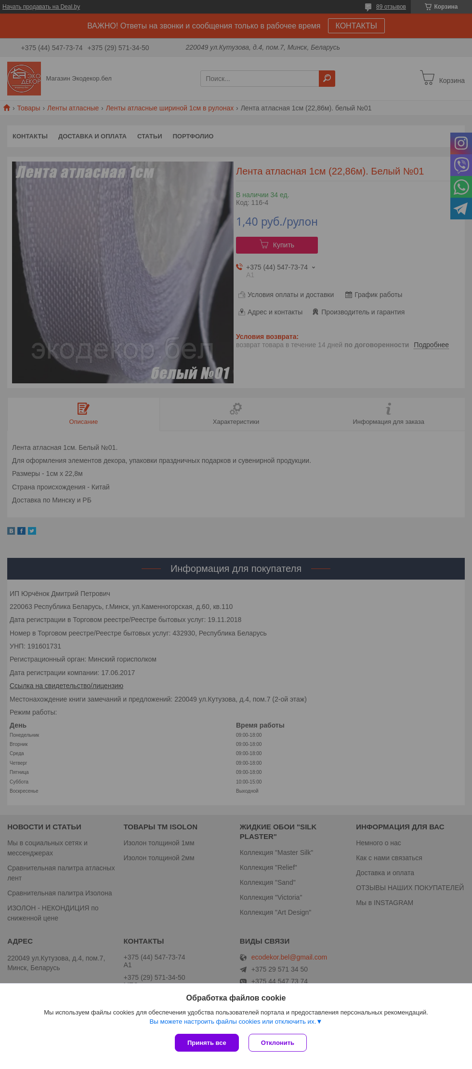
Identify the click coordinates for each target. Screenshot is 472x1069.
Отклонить (277, 1042)
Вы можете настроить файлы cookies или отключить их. (232, 1021)
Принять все (206, 1042)
